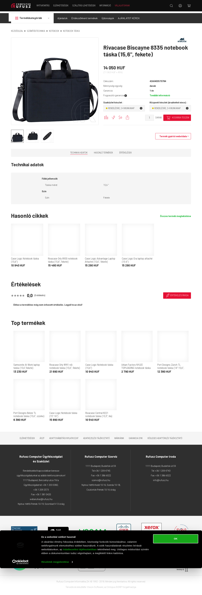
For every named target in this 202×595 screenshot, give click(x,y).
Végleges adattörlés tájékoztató (164, 436)
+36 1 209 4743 (162, 469)
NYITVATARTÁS (44, 5)
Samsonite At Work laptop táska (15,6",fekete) (26, 364)
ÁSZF (42, 436)
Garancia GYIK (136, 436)
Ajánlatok (62, 16)
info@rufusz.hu (161, 478)
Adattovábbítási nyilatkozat (63, 436)
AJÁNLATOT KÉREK (129, 16)
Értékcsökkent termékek (84, 16)
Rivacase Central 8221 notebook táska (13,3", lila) (98, 413)
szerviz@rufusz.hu (101, 478)
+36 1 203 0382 (50, 483)
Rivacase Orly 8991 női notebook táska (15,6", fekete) (64, 364)
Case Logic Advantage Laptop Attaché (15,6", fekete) (100, 258)
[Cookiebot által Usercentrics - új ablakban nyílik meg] (20, 588)
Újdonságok (107, 16)
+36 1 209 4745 (102, 469)
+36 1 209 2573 (41, 488)
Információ (106, 5)
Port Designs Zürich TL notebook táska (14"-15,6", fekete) (170, 366)
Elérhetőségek (61, 5)
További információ (160, 93)
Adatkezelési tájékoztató (96, 436)
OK (176, 565)
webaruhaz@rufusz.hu (41, 497)
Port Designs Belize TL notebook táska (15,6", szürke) (28, 413)
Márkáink (119, 436)
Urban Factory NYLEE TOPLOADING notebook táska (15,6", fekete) (136, 366)
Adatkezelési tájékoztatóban (80, 576)
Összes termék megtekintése (175, 214)
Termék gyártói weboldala (172, 134)
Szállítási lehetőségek (85, 5)
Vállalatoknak (123, 5)
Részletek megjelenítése (55, 588)
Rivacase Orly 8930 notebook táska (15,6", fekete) (62, 258)
